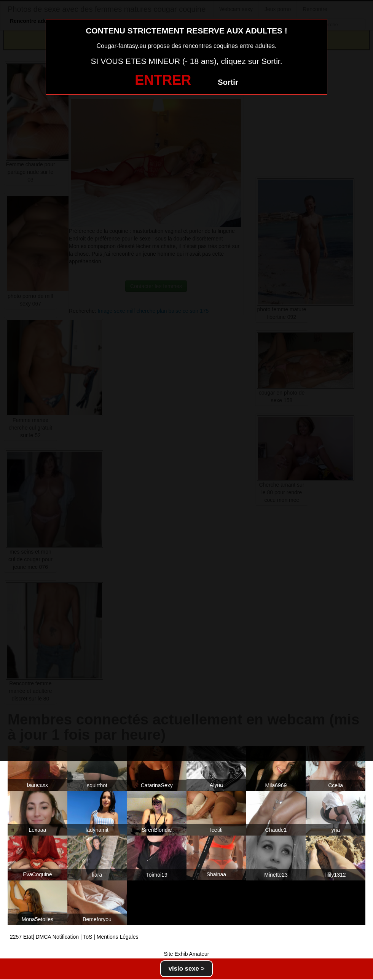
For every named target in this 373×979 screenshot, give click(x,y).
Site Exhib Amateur (186, 954)
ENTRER (163, 80)
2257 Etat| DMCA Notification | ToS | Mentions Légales (74, 937)
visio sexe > (187, 968)
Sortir (228, 82)
